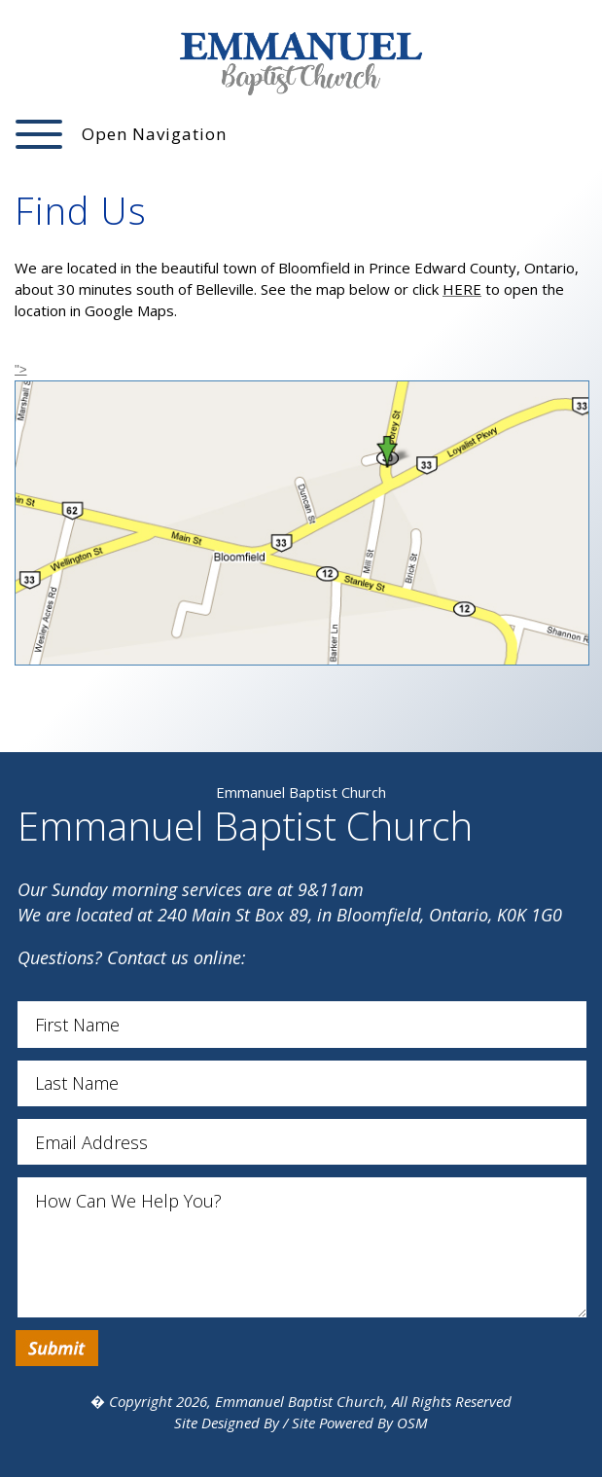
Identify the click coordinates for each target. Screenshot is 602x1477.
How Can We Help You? (302, 1246)
